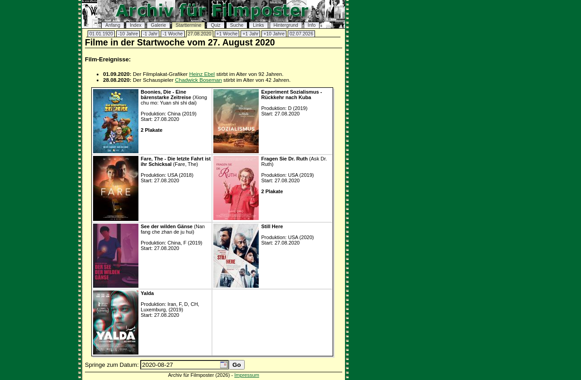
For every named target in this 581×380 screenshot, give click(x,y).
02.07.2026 (301, 33)
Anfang (112, 25)
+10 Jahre (274, 33)
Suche (236, 25)
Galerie (158, 25)
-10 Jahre (128, 33)
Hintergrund (286, 25)
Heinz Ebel (202, 74)
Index (135, 25)
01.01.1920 (101, 33)
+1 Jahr (250, 33)
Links (258, 25)
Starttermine (189, 25)
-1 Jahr (150, 33)
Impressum (246, 375)
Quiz (215, 25)
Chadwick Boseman (198, 80)
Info (311, 25)
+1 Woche (227, 33)
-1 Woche (172, 33)
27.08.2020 (200, 33)
